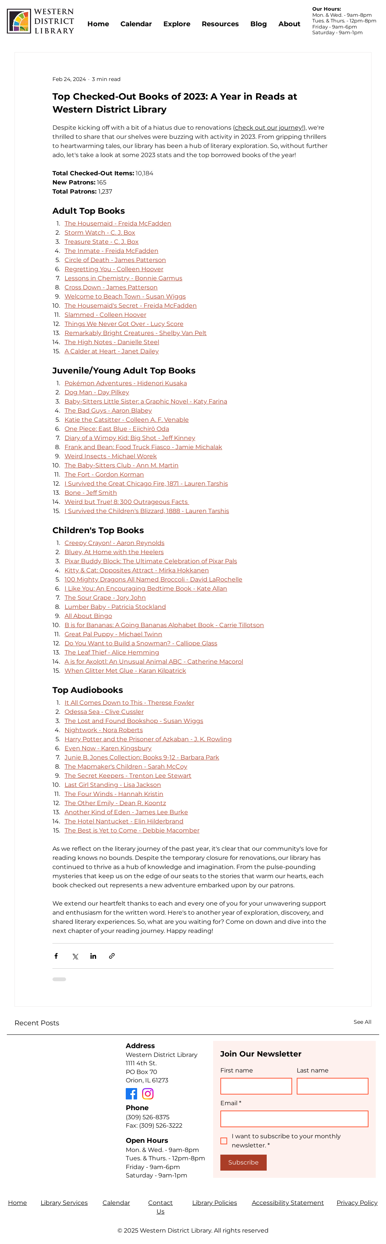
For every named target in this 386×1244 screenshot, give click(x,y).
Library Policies (214, 1202)
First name (236, 1070)
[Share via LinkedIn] (93, 956)
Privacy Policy (357, 1202)
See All (363, 1021)
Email (230, 1103)
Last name (313, 1070)
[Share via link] (111, 956)
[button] (177, 20)
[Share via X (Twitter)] (74, 956)
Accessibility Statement (288, 1202)
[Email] (292, 1118)
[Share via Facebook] (56, 956)
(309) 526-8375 (147, 1117)
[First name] (254, 1086)
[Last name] (330, 1086)
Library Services (64, 1202)
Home (17, 1202)
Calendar (116, 1202)
